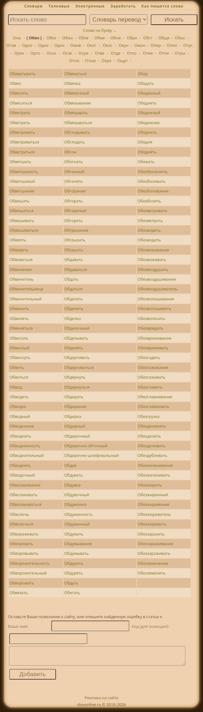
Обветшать (20, 161)
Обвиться (18, 377)
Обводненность (24, 445)
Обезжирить (150, 485)
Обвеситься (20, 103)
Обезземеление (153, 563)
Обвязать (18, 592)
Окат (91, 45)
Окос (107, 45)
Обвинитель (21, 279)
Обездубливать (153, 455)
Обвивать (18, 250)
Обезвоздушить (153, 269)
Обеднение (149, 122)
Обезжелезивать (154, 475)
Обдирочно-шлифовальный (91, 455)
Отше (90, 60)
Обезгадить (149, 357)
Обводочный (22, 475)
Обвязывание (77, 103)
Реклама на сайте (101, 701)
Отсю (74, 60)
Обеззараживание (155, 543)
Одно (27, 45)
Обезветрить (150, 220)
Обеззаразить (151, 534)
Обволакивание (24, 485)
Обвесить (18, 93)
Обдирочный (77, 436)
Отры (180, 53)
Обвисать (18, 338)
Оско (51, 53)
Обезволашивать (154, 308)
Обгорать (73, 201)
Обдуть (71, 583)
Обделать (73, 299)
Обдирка (72, 416)
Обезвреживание (155, 338)
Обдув (70, 465)
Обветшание (21, 191)
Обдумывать (76, 553)
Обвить (16, 367)
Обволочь (19, 514)
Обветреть (19, 122)
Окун (123, 45)
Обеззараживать (154, 553)
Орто (35, 53)
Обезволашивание (156, 299)
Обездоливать (151, 445)
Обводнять (20, 465)
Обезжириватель (154, 514)
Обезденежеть (152, 426)
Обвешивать (21, 220)
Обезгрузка (149, 416)
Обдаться (73, 289)
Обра (132, 38)
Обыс (180, 38)
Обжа (67, 38)
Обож (115, 38)
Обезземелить (152, 573)
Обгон (70, 152)
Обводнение (21, 426)
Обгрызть (73, 250)
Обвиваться (20, 259)
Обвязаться (75, 73)
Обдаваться (75, 269)
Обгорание (75, 191)
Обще (163, 38)
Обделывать (76, 338)
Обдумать (73, 534)
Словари (33, 6)
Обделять (73, 348)
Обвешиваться (23, 230)
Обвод (15, 387)
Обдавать (73, 259)
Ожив (75, 45)
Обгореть (73, 220)
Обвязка (72, 83)
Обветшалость (23, 171)
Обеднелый (149, 112)
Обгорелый (75, 210)
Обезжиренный (153, 494)
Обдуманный (77, 524)
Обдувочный (76, 494)
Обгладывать (77, 132)
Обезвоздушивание (157, 279)
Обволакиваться (25, 504)
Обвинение (20, 269)
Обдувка (72, 485)
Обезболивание (153, 191)
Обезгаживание (153, 367)
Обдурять (73, 573)
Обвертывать (22, 73)
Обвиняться (21, 328)
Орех (19, 53)
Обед (143, 73)
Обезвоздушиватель (158, 289)
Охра (107, 60)
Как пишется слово (162, 6)
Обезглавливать (153, 406)
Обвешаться (21, 210)
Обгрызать (74, 240)
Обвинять (19, 318)
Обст (148, 38)
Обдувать (73, 475)
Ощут (122, 60)
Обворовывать (23, 553)
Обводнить (20, 436)
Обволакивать (23, 494)
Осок (67, 53)
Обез (51, 38)
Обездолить (149, 436)
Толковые (59, 6)
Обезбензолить (153, 171)
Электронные (90, 6)
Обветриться (22, 152)
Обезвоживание (153, 250)
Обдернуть (74, 377)
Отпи (164, 53)
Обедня (145, 142)
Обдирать (74, 397)
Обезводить (149, 240)
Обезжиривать (152, 524)
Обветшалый (22, 181)
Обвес (15, 83)
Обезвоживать (152, 259)
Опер (156, 45)
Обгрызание (76, 230)
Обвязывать (76, 112)
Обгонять (73, 181)
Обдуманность (78, 514)
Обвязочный (76, 93)
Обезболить (149, 201)
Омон (139, 45)
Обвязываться (78, 122)
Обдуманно (75, 504)
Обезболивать (152, 181)
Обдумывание (78, 543)
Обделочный (77, 328)
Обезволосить (151, 318)
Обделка (72, 318)
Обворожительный (28, 573)
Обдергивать (77, 357)
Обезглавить (150, 387)
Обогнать (73, 161)
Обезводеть (149, 230)
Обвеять (17, 240)
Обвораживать (23, 534)
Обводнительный (26, 455)
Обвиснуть (19, 357)
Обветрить (19, 112)
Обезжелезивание (155, 465)
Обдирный (74, 426)
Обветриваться (24, 142)
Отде (116, 53)
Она (17, 38)
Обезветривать (153, 210)
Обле (84, 38)
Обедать (146, 83)
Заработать (123, 6)
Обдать (71, 279)
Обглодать (74, 142)
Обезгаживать (151, 377)
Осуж (84, 53)
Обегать (72, 592)
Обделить (73, 308)
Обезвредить (150, 328)
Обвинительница (26, 289)
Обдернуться (77, 387)
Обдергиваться (79, 367)
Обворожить (21, 583)
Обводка (17, 406)
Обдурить (73, 563)
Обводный (19, 416)
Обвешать (19, 201)
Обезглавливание (155, 397)
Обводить (19, 397)
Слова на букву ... (99, 30)
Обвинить (19, 308)
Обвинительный (25, 299)
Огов (11, 45)
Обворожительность (29, 563)
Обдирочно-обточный (86, 445)
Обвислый (19, 348)
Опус (188, 45)
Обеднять (147, 152)
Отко (131, 53)
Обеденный (149, 93)
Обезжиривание (153, 504)
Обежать (146, 161)
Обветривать (22, 132)
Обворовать (21, 543)
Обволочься (21, 524)
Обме (99, 38)
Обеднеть (147, 103)
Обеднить (147, 132)
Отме (148, 53)
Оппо (172, 45)
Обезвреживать (153, 348)
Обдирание (75, 406)
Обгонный (74, 171)
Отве (99, 53)
